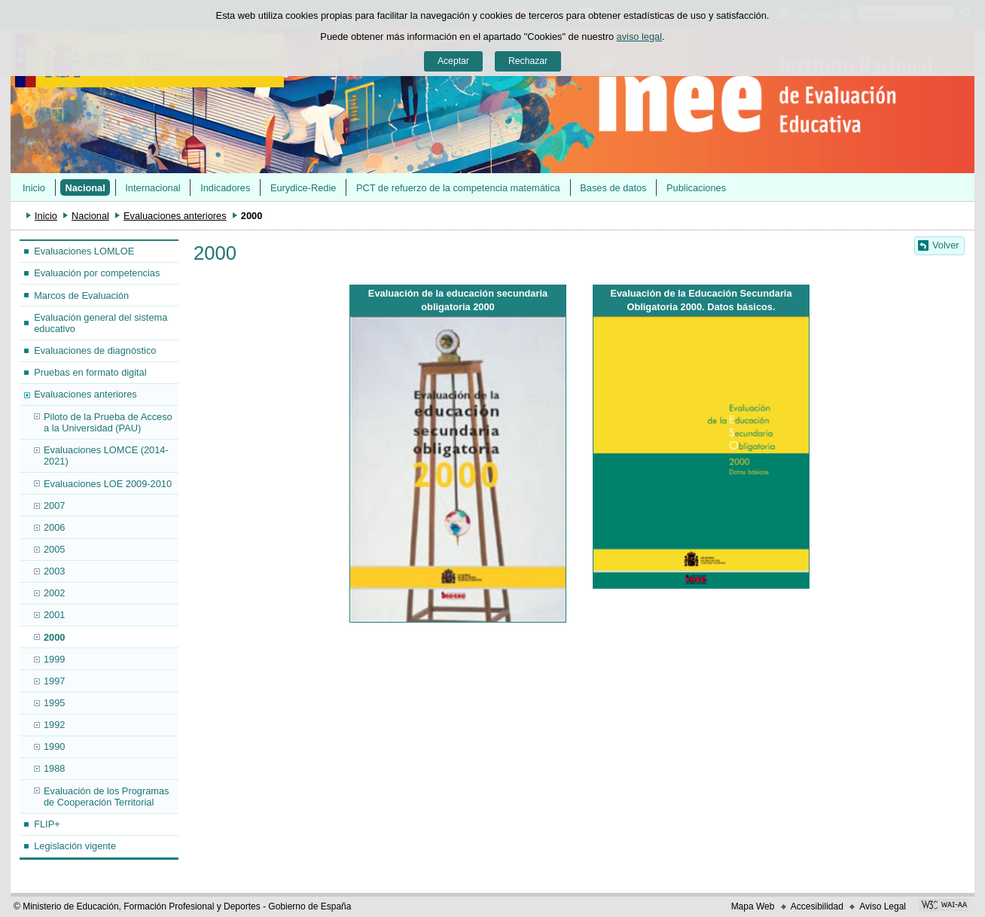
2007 (54, 505)
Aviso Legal (882, 906)
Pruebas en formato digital (90, 372)
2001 (54, 614)
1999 (54, 659)
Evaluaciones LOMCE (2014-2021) (106, 455)
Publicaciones (696, 187)
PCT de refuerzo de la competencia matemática (458, 187)
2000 (54, 637)
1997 (54, 681)
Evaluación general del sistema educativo (100, 323)
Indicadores (225, 187)
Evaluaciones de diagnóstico (95, 350)
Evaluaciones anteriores (175, 215)
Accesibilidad (817, 906)
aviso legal (639, 36)
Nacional (85, 187)
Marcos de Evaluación (81, 295)
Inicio (34, 187)
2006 (54, 527)
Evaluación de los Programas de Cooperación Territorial (106, 796)
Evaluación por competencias (97, 273)
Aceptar (453, 61)
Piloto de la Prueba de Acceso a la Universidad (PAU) (108, 422)
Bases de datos (613, 187)
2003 (54, 571)
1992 (54, 724)
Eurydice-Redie (303, 187)
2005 (54, 549)
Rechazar (527, 61)
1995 (54, 702)
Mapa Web (753, 906)
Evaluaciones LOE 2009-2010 (108, 483)
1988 (54, 768)
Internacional (152, 187)
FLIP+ (47, 824)
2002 (54, 593)
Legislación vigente (75, 846)
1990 (54, 746)
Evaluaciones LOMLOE (84, 251)
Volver (945, 245)
